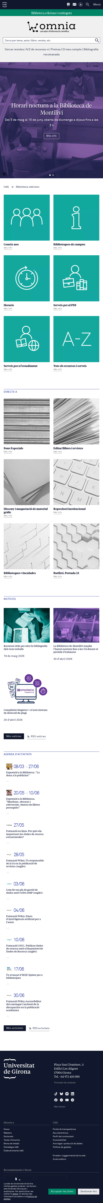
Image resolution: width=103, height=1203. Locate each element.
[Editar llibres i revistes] (76, 426)
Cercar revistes (14, 49)
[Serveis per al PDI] (76, 283)
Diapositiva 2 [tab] (53, 175)
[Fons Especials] (27, 426)
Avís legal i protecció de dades (68, 1144)
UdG (6, 187)
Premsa (56, 49)
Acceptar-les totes (62, 1191)
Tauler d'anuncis (12, 1140)
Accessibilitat (59, 1140)
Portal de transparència (64, 1129)
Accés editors (59, 1159)
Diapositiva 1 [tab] (50, 175)
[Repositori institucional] (76, 487)
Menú (97, 4)
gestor (15, 1194)
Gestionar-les (89, 1191)
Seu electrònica (60, 1133)
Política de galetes (62, 1147)
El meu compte (72, 49)
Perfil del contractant (63, 1136)
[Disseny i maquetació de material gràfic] (27, 488)
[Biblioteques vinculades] (27, 551)
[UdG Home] (4, 4)
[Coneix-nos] (27, 222)
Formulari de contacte (65, 1083)
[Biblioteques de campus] (76, 222)
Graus (7, 1129)
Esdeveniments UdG (14, 1151)
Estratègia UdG (11, 1147)
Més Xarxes (59, 1107)
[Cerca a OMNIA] (97, 40)
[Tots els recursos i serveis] (76, 344)
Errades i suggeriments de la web (69, 1156)
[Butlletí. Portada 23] (76, 551)
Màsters (8, 1133)
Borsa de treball (11, 1144)
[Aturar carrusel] (4, 174)
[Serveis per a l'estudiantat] (27, 344)
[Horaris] (27, 283)
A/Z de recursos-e (37, 49)
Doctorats (8, 1136)
